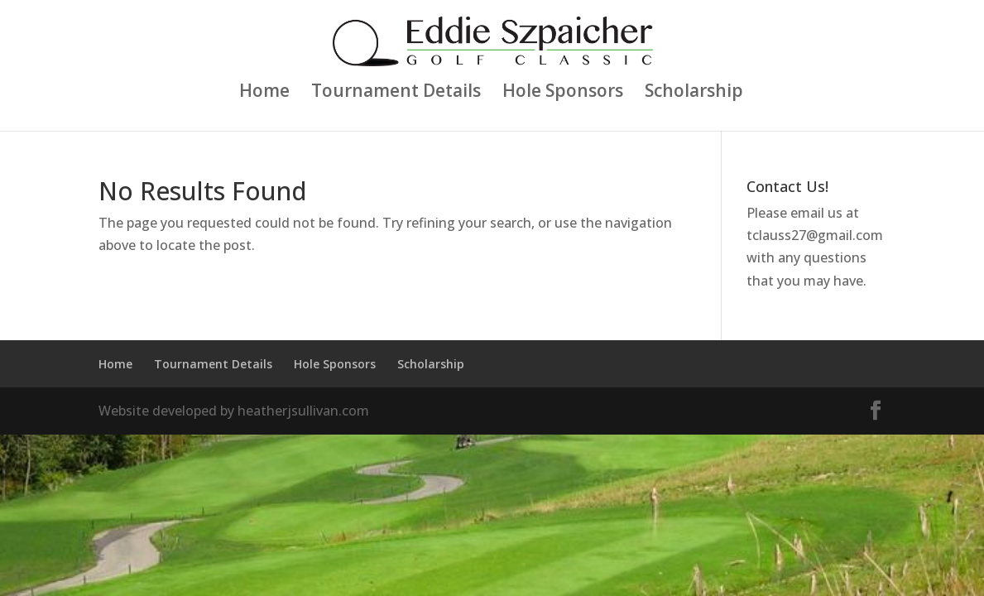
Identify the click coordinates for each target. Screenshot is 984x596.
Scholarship (694, 93)
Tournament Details (396, 93)
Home (264, 93)
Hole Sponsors (562, 93)
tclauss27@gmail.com (814, 235)
